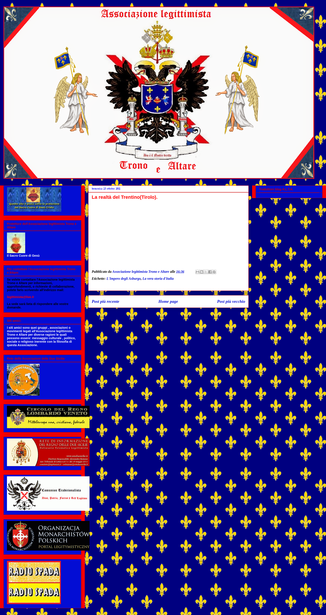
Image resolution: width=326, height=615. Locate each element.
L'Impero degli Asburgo (123, 278)
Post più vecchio (231, 301)
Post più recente (105, 301)
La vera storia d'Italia (158, 278)
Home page (168, 301)
